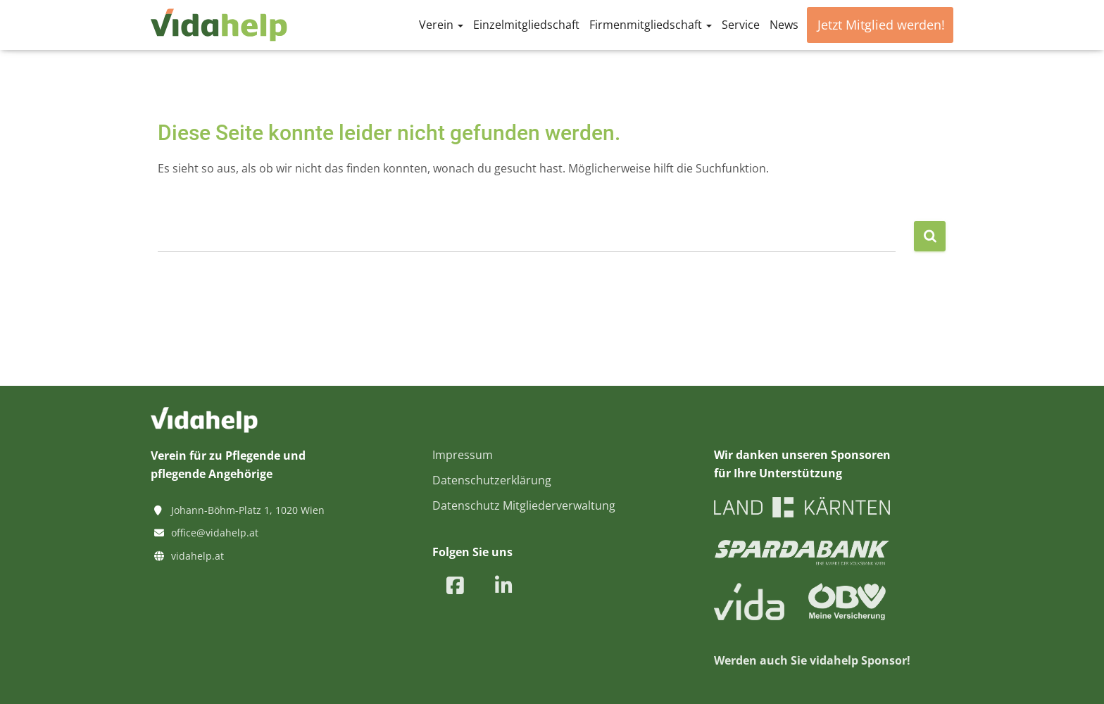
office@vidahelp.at (214, 532)
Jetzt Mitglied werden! (881, 24)
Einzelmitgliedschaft (526, 24)
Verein (441, 24)
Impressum (462, 455)
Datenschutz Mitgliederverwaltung (523, 505)
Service (741, 24)
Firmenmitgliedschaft (650, 24)
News (784, 24)
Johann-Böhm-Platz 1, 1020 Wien (248, 510)
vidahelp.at (197, 555)
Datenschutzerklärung (491, 480)
